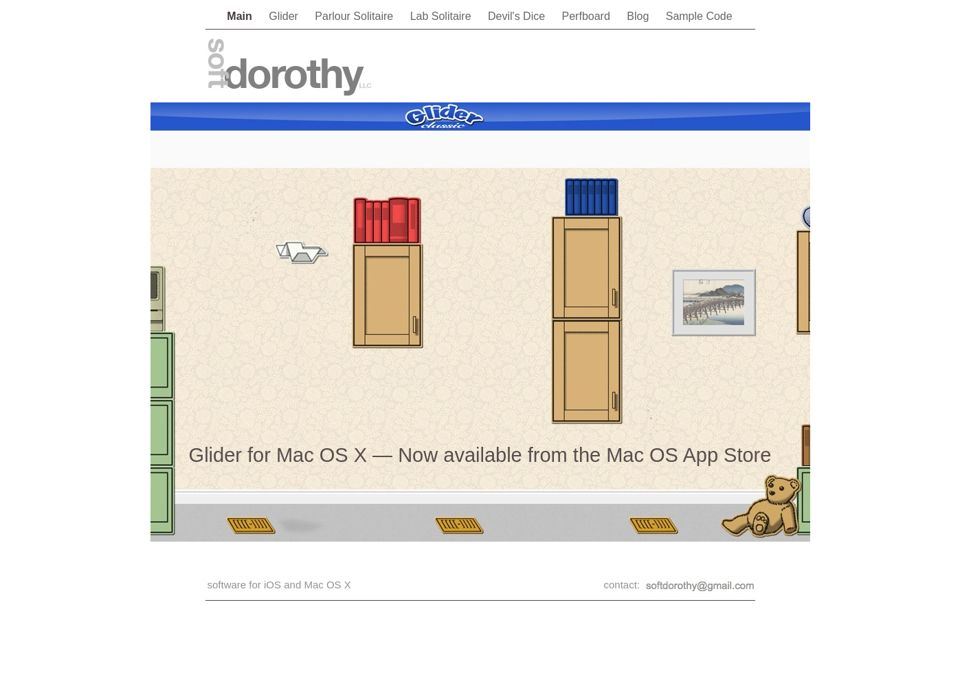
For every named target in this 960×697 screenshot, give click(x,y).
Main (241, 16)
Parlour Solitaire (355, 16)
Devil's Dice (518, 16)
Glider (285, 16)
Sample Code (699, 16)
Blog (639, 16)
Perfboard (588, 16)
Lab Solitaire (442, 16)
